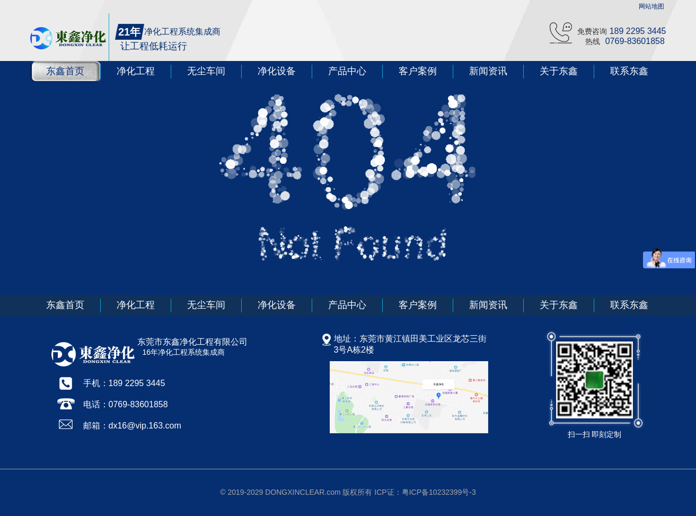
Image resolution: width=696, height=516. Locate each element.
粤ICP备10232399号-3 (439, 492)
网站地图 (651, 6)
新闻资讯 (488, 71)
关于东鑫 (559, 71)
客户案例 (418, 71)
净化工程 (136, 71)
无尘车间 (206, 71)
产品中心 (347, 71)
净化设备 (277, 71)
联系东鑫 (629, 71)
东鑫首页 (65, 71)
